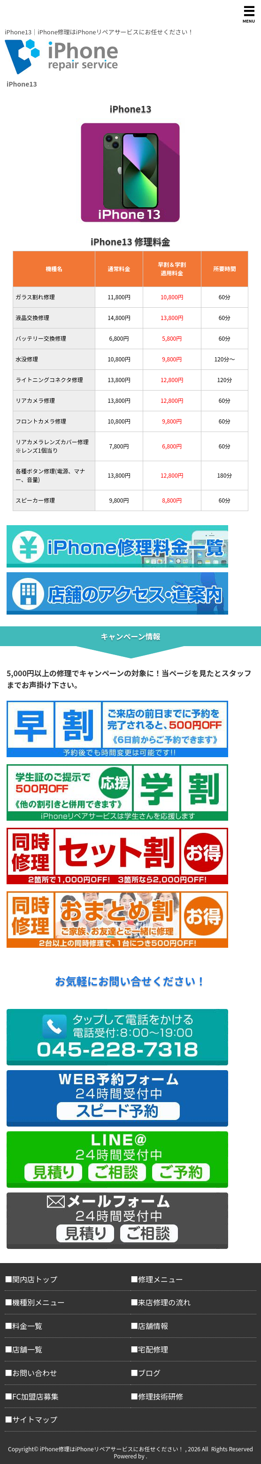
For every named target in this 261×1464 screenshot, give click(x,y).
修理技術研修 (160, 1396)
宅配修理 (153, 1349)
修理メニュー (160, 1279)
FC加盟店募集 (35, 1396)
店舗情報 (153, 1325)
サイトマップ (34, 1419)
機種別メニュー (38, 1302)
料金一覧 (27, 1325)
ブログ (149, 1372)
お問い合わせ (34, 1372)
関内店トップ (34, 1279)
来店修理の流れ (164, 1302)
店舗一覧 (27, 1349)
